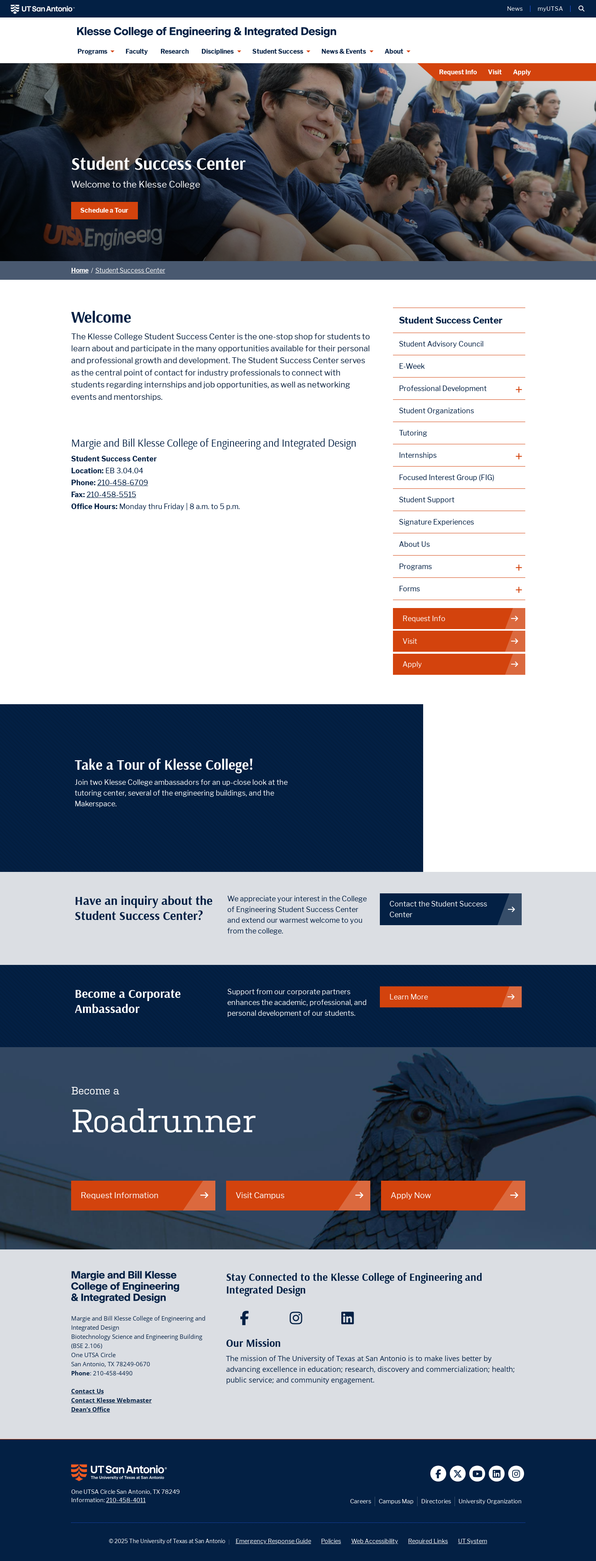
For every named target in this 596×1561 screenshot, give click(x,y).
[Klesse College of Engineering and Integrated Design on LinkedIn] (349, 1320)
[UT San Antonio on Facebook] (438, 1474)
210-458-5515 (111, 494)
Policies (331, 1541)
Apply (522, 72)
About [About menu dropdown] (394, 51)
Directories (436, 1501)
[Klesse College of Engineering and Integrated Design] (205, 28)
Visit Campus (300, 1195)
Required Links (428, 1541)
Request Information (145, 1195)
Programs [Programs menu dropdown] (92, 51)
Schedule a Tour (104, 210)
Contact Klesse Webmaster (111, 1400)
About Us (414, 544)
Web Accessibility (374, 1541)
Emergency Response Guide (273, 1541)
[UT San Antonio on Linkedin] (497, 1474)
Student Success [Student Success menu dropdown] (277, 51)
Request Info (458, 72)
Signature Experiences (436, 522)
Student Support (427, 500)
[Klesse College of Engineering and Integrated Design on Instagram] (298, 1320)
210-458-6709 (122, 482)
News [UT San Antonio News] (515, 9)
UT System (472, 1541)
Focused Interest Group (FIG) (446, 477)
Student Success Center (130, 270)
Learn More (452, 997)
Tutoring (413, 433)
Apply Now (455, 1195)
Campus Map (396, 1501)
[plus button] (459, 389)
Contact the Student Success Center (452, 909)
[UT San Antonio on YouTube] (477, 1474)
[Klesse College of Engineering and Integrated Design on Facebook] (246, 1320)
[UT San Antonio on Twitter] (458, 1474)
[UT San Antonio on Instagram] (516, 1474)
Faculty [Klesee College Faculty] (137, 51)
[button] (581, 9)
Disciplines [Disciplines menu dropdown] (217, 51)
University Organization (490, 1501)
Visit (495, 72)
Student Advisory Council (441, 344)
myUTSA (550, 9)
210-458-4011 (126, 1500)
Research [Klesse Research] (175, 51)
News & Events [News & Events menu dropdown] (343, 51)
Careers (360, 1501)
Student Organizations (436, 411)
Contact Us (87, 1391)
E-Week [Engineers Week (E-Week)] (412, 366)
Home (80, 270)
